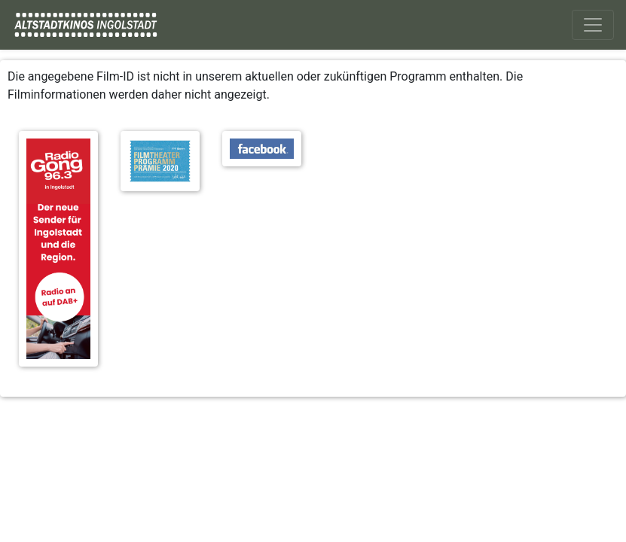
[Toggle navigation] (593, 25)
